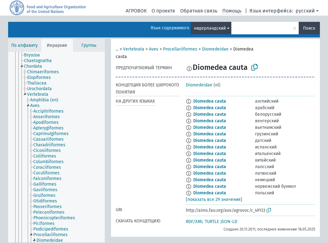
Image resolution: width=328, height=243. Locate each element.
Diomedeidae (215, 49)
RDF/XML (194, 221)
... (117, 49)
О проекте (163, 11)
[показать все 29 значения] (214, 199)
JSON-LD (228, 221)
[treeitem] (35, 55)
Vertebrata (133, 49)
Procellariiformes (180, 49)
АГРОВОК (136, 11)
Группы (88, 45)
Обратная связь (198, 11)
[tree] (56, 147)
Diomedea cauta (209, 101)
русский (305, 11)
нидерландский (210, 28)
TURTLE (212, 221)
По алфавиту (24, 45)
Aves (153, 49)
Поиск (309, 28)
